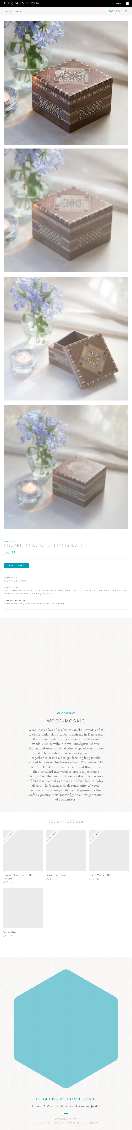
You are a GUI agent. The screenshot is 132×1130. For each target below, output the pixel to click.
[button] (118, 10)
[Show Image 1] (66, 210)
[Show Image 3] (66, 467)
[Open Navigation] (122, 3)
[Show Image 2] (66, 339)
